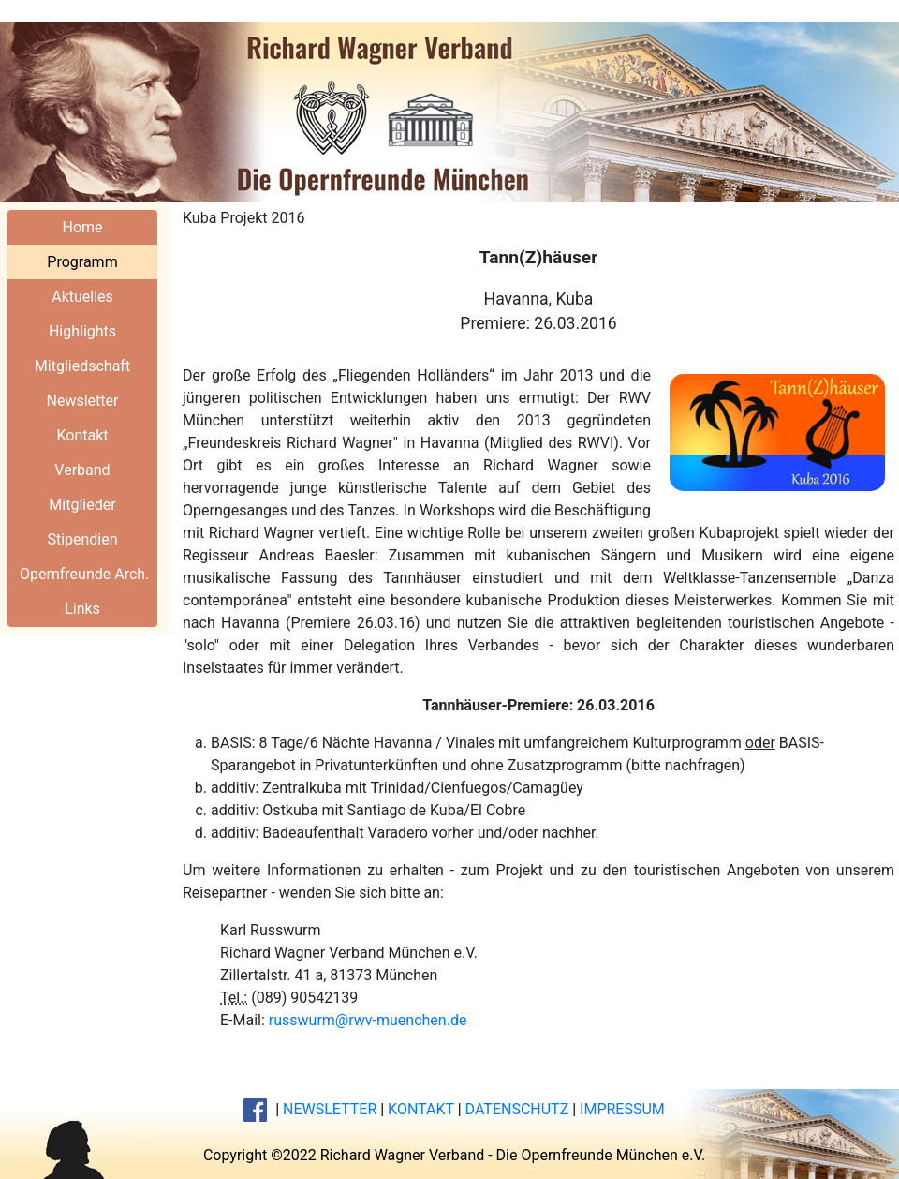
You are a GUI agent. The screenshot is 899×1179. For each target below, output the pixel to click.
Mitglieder (82, 505)
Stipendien (82, 539)
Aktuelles (82, 297)
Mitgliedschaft (82, 366)
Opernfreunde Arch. (84, 574)
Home (82, 227)
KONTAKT (421, 1109)
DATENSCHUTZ (517, 1109)
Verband (82, 470)
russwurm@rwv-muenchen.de (368, 1020)
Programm (82, 262)
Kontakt (82, 435)
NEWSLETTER (329, 1109)
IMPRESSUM (622, 1109)
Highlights (82, 331)
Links (82, 609)
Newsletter (83, 401)
